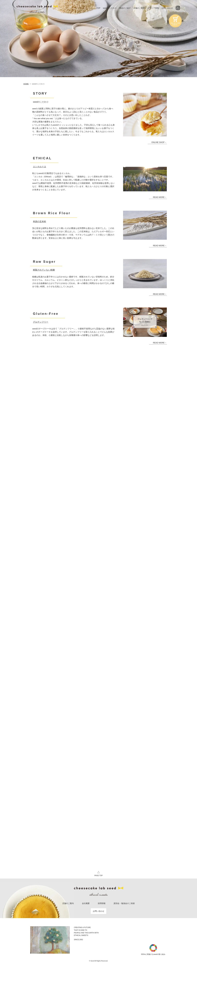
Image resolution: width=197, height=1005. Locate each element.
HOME (26, 84)
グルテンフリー (40, 322)
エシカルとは (39, 166)
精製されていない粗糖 (44, 270)
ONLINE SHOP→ (159, 142)
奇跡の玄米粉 (39, 221)
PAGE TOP (98, 873)
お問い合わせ (98, 911)
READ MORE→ (159, 197)
